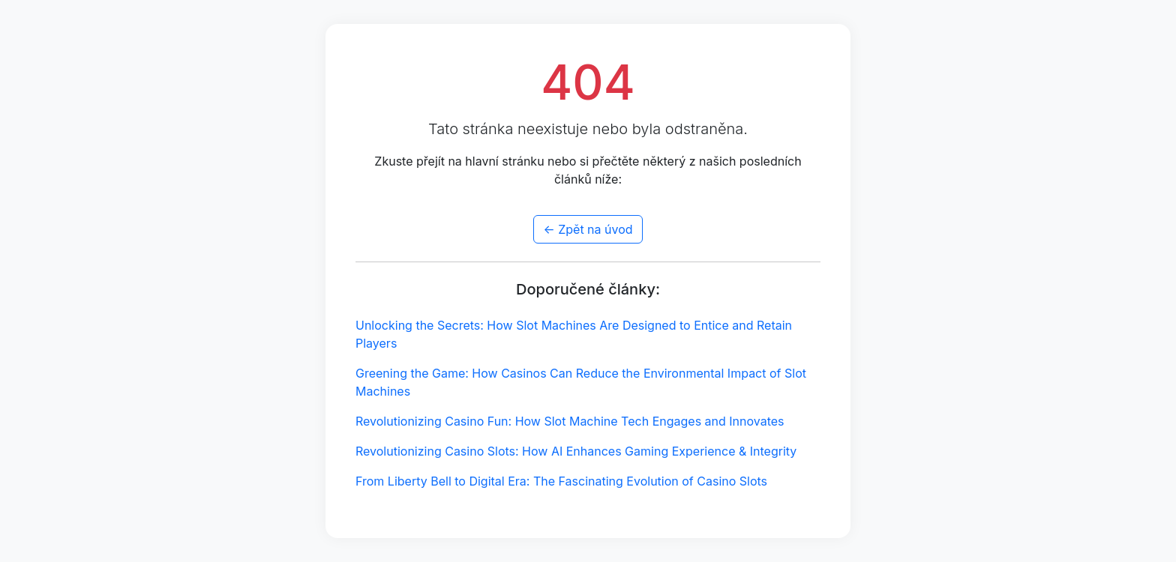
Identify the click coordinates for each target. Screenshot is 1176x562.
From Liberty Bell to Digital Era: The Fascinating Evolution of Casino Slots (561, 481)
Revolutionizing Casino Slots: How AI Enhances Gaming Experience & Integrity (576, 451)
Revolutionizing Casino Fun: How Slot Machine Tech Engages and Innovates (570, 421)
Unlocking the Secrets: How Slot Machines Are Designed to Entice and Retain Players (574, 334)
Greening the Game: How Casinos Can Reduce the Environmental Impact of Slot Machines (581, 382)
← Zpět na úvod (587, 229)
